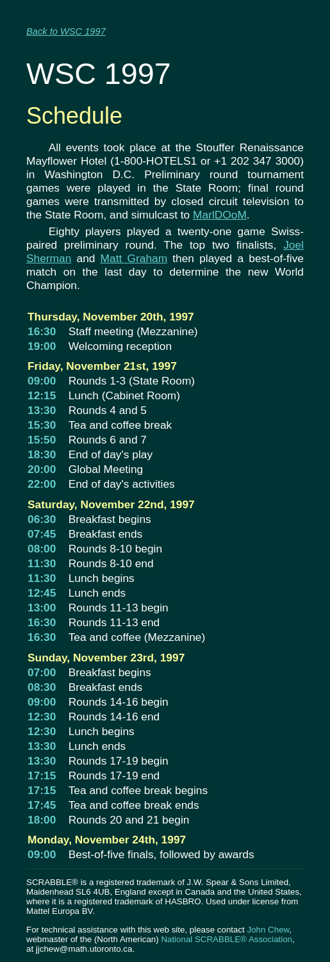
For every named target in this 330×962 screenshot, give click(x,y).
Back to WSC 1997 (66, 31)
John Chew (268, 929)
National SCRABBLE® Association (226, 939)
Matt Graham (134, 258)
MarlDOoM (220, 214)
